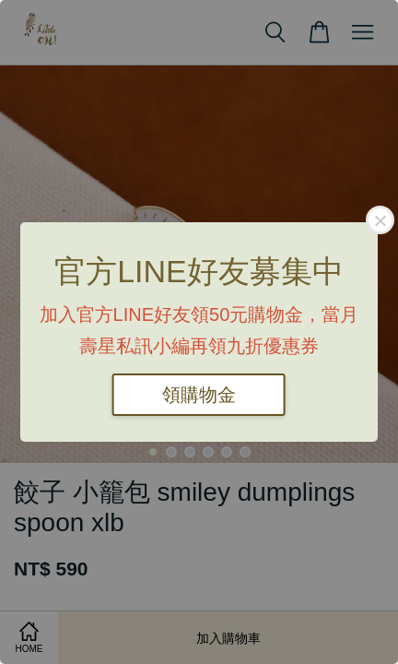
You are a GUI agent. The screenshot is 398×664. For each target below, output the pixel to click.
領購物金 (199, 395)
